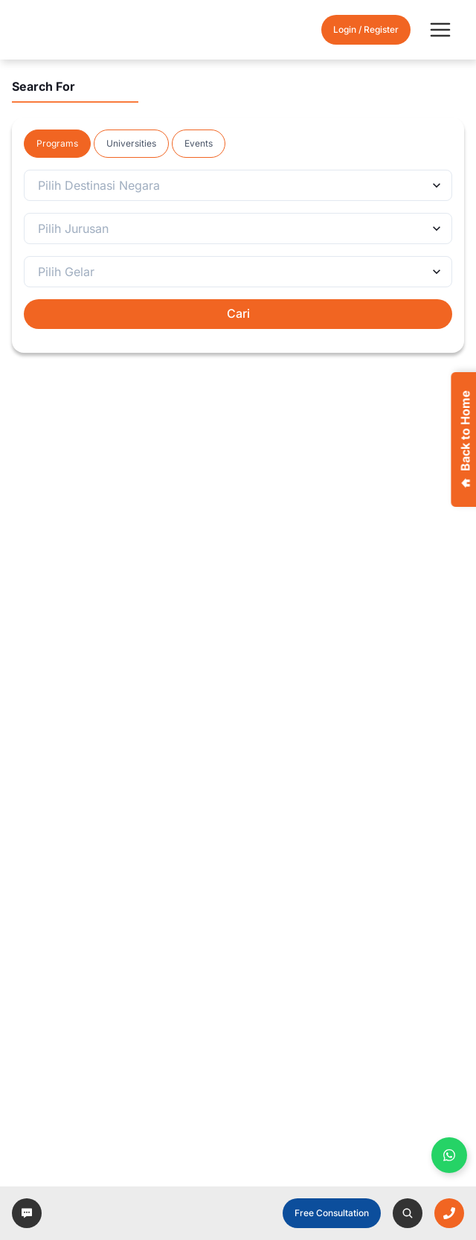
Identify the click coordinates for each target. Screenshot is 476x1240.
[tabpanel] (238, 249)
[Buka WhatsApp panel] (449, 1155)
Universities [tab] (131, 143)
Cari (238, 313)
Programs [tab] (57, 143)
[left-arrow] (27, 1213)
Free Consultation (332, 1212)
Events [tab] (198, 143)
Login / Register (366, 29)
